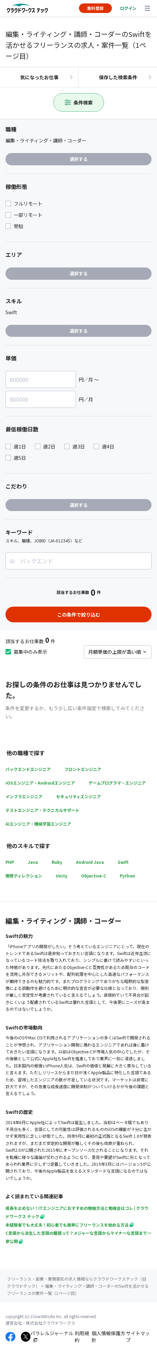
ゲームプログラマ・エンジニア (117, 783)
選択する (79, 159)
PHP (9, 862)
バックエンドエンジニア (28, 769)
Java (33, 862)
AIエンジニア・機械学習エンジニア (38, 824)
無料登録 (95, 8)
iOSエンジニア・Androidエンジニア (40, 783)
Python (127, 876)
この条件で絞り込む (78, 614)
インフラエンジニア (23, 796)
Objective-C (93, 876)
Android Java (90, 862)
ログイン (128, 8)
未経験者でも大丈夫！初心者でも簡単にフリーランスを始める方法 (69, 1225)
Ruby (57, 862)
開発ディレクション (23, 876)
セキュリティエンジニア (78, 796)
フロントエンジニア (82, 769)
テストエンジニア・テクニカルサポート (42, 810)
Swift (123, 862)
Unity (61, 876)
